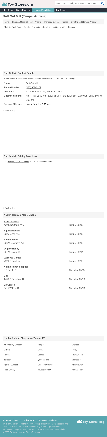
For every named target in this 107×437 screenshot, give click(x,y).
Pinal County (76, 365)
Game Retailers (23, 10)
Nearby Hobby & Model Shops (61, 27)
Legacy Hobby (11, 249)
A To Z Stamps (11, 221)
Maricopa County (45, 365)
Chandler (75, 345)
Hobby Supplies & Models (38, 104)
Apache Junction (11, 365)
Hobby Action (11, 240)
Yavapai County (44, 370)
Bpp (6, 276)
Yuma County (77, 370)
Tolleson (7, 360)
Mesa (40, 350)
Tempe (41, 345)
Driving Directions (39, 27)
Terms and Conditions (47, 420)
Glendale (42, 355)
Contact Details (23, 27)
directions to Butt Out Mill (18, 162)
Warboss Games (12, 258)
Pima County (9, 370)
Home (6, 22)
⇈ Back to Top (9, 110)
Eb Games (9, 285)
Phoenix (7, 355)
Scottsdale (76, 360)
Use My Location (13, 345)
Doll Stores (8, 10)
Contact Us (17, 420)
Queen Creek (43, 360)
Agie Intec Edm (12, 230)
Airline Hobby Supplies (16, 267)
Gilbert (7, 350)
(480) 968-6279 (33, 87)
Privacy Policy (30, 420)
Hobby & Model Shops (43, 10)
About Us (7, 420)
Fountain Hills (77, 355)
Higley (74, 350)
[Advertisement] (53, 49)
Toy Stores (60, 10)
